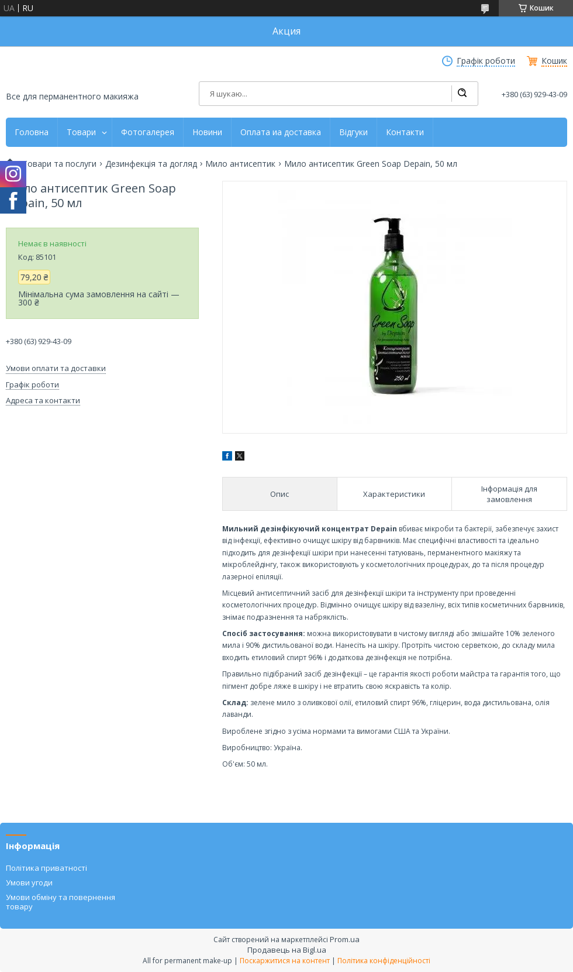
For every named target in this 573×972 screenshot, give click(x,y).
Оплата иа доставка (280, 132)
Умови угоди (29, 882)
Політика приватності (46, 868)
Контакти (405, 132)
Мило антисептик (240, 164)
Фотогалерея (147, 132)
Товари (81, 132)
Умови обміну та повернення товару (60, 902)
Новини (207, 132)
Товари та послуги (59, 164)
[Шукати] (461, 93)
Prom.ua (345, 939)
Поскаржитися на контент (285, 961)
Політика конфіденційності (383, 961)
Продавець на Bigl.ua (286, 949)
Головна (32, 132)
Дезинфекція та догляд (151, 164)
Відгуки (353, 132)
